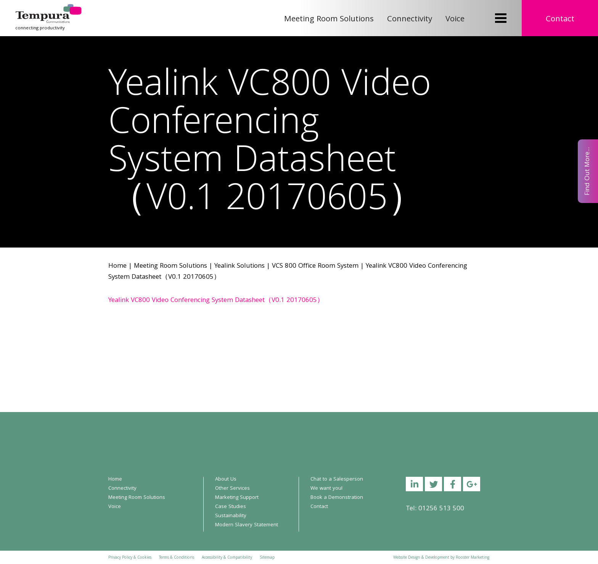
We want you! (326, 488)
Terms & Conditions (176, 557)
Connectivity (409, 19)
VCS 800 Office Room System (315, 266)
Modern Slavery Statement (246, 525)
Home (117, 266)
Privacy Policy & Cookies (129, 557)
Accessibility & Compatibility (227, 557)
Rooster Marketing (472, 557)
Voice (455, 19)
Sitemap (267, 557)
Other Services (232, 488)
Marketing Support (237, 498)
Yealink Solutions (239, 266)
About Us (225, 479)
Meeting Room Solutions (329, 19)
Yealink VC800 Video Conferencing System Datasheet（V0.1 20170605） (216, 300)
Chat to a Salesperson (336, 479)
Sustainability (230, 516)
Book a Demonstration (336, 498)
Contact (560, 19)
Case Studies (230, 507)
